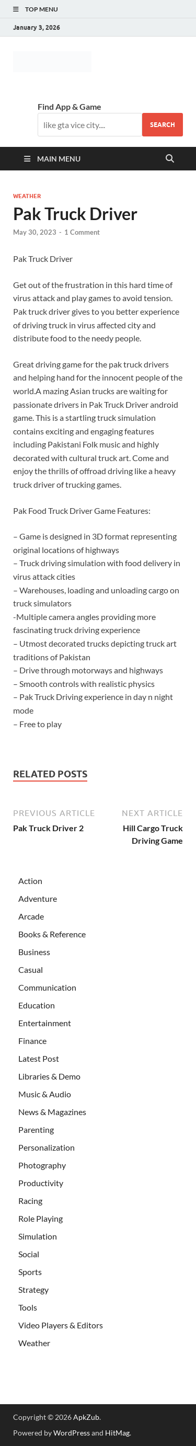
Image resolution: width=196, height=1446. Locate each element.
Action (30, 881)
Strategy (33, 1289)
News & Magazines (52, 1112)
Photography (42, 1165)
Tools (27, 1307)
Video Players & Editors (60, 1325)
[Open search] (170, 159)
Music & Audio (44, 1094)
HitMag (117, 1432)
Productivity (40, 1183)
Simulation (37, 1236)
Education (36, 1005)
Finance (32, 1041)
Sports (30, 1272)
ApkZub (86, 1417)
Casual (30, 969)
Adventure (37, 898)
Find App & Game (69, 106)
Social (28, 1254)
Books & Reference (52, 934)
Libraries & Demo (49, 1076)
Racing (30, 1201)
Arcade (31, 916)
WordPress (71, 1432)
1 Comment (82, 232)
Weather (27, 196)
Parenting (36, 1129)
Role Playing (40, 1218)
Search (162, 125)
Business (34, 952)
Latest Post (38, 1058)
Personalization (46, 1147)
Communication (47, 987)
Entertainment (44, 1023)
